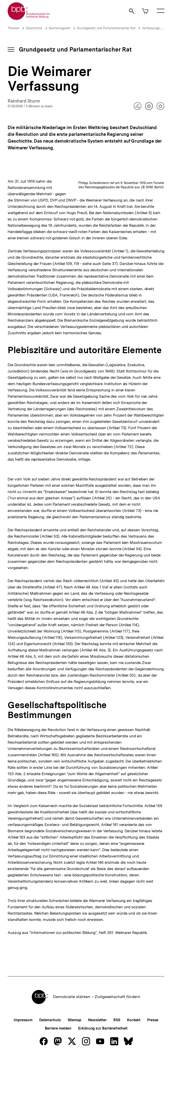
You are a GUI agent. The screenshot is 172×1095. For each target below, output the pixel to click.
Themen (13, 28)
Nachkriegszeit (59, 28)
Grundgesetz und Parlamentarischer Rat (106, 28)
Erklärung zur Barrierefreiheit (102, 1066)
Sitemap (74, 1058)
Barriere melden (58, 1066)
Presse (152, 1058)
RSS (116, 1058)
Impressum (23, 1058)
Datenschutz (50, 1058)
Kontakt (133, 1058)
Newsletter (97, 1058)
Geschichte (34, 28)
